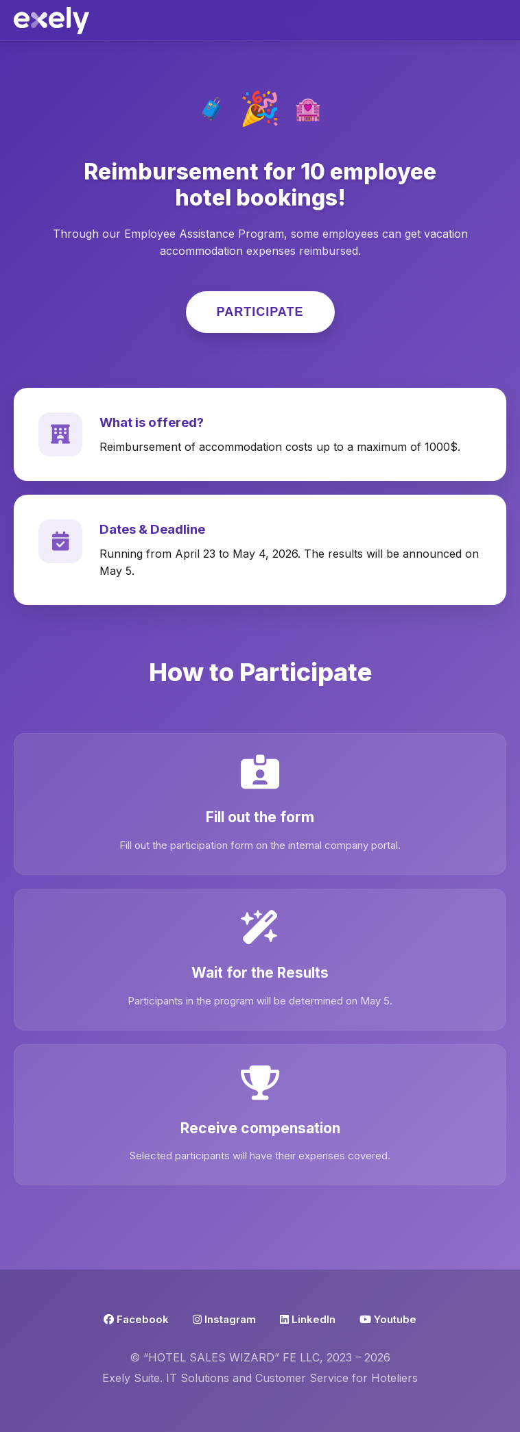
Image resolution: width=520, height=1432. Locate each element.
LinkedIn (307, 1319)
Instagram (224, 1319)
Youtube (387, 1319)
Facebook (136, 1319)
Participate (260, 312)
